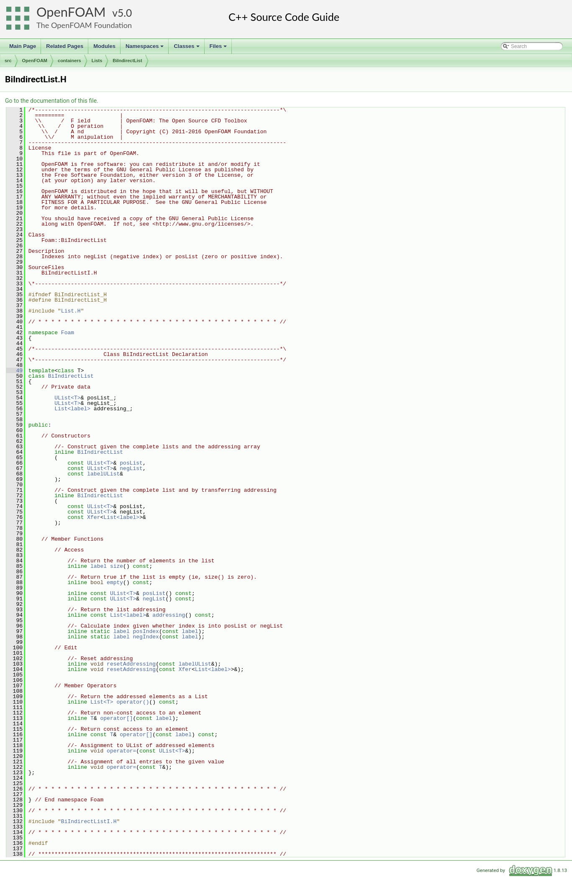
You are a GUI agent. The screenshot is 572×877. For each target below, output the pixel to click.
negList (131, 468)
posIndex (146, 631)
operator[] (116, 718)
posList (131, 463)
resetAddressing (131, 664)
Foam (67, 332)
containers (69, 60)
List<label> (72, 408)
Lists (97, 60)
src (8, 60)
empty (115, 582)
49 (14, 370)
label (98, 566)
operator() (132, 702)
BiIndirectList (127, 60)
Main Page (22, 46)
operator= (121, 751)
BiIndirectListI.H (89, 821)
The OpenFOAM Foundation (84, 25)
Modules (104, 46)
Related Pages (64, 46)
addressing (168, 615)
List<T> (101, 702)
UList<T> (67, 398)
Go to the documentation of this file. (51, 100)
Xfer (93, 517)
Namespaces (145, 48)
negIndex (146, 637)
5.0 (125, 13)
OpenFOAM (71, 12)
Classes (187, 48)
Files (219, 48)
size (116, 566)
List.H (71, 311)
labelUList (103, 474)
